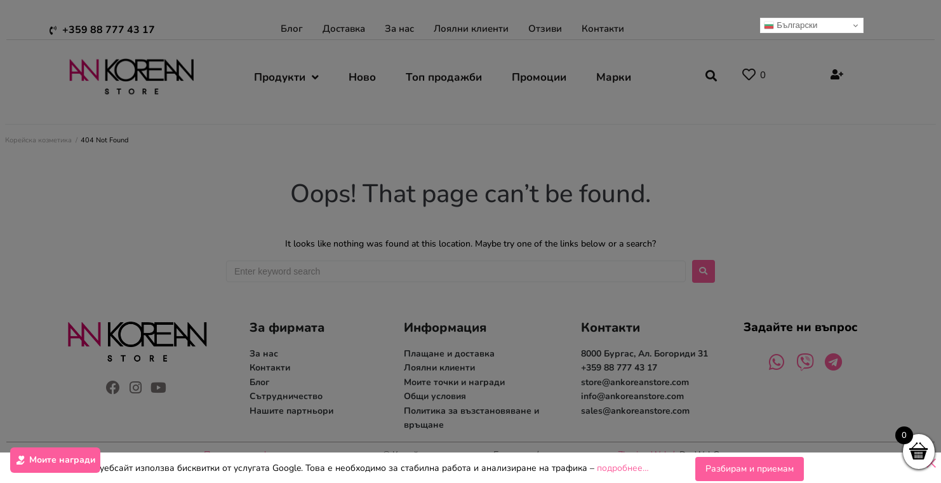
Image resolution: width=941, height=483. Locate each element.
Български (790, 25)
